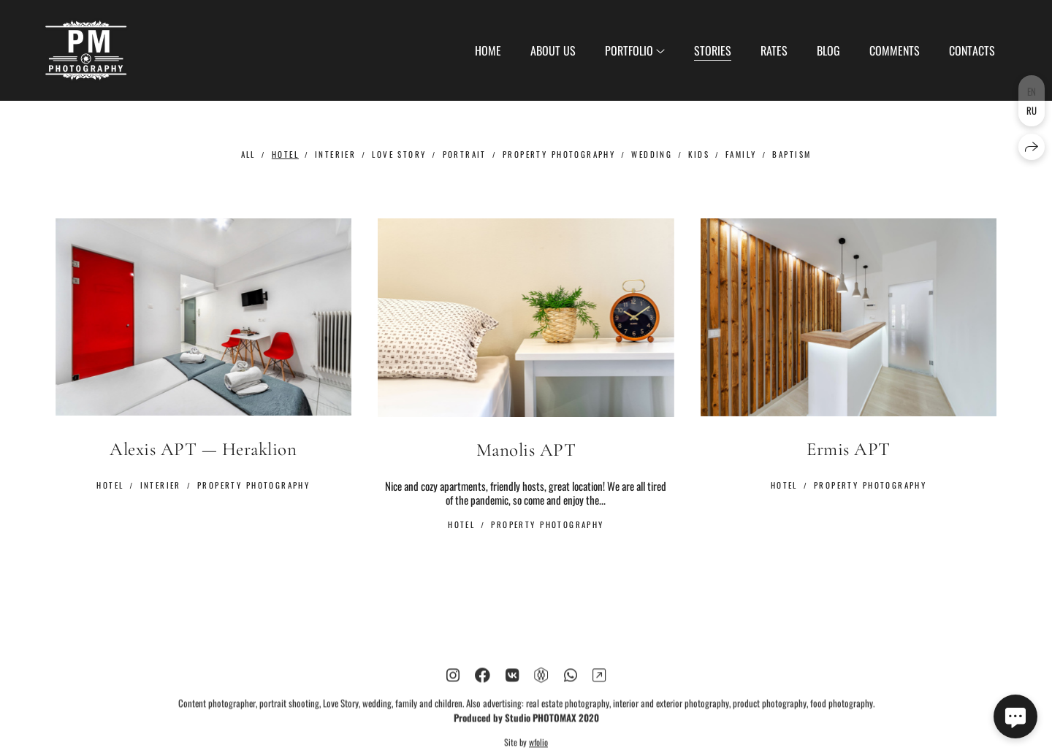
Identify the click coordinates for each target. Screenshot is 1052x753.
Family (741, 154)
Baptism (791, 154)
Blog (828, 50)
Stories (712, 50)
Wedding (651, 154)
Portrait (465, 154)
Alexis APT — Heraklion (203, 449)
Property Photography (559, 154)
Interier (335, 154)
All (248, 154)
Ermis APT (849, 449)
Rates (774, 50)
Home (488, 50)
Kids (698, 154)
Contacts (972, 50)
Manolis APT (526, 451)
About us (553, 50)
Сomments (894, 50)
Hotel (285, 154)
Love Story (399, 154)
